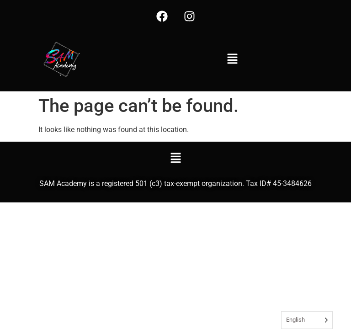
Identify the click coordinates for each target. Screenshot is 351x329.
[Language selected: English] (307, 320)
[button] (232, 59)
